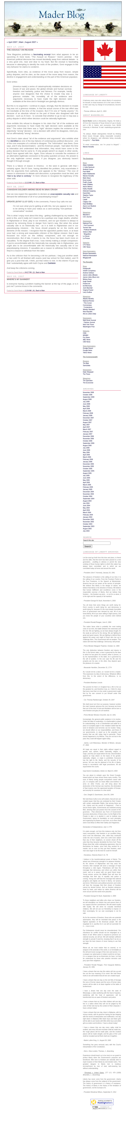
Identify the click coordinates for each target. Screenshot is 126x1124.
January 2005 (87, 489)
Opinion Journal (89, 322)
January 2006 (87, 462)
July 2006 (86, 448)
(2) (34, 272)
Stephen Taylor (88, 195)
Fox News (86, 337)
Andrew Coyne (88, 169)
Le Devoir (86, 236)
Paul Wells (95, 140)
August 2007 (87, 422)
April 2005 (86, 482)
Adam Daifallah (88, 165)
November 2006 (88, 438)
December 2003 (88, 519)
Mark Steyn (87, 178)
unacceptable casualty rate (62, 194)
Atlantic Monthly (88, 299)
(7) (34, 182)
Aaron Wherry (87, 186)
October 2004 (87, 496)
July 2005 (86, 475)
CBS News (86, 342)
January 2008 (87, 415)
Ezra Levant (87, 180)
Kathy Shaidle (87, 189)
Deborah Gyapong (89, 191)
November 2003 (88, 522)
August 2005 (87, 473)
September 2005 (88, 471)
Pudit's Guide (87, 182)
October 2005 (87, 468)
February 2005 (88, 487)
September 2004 (88, 499)
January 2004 (87, 517)
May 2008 (86, 406)
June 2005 (86, 478)
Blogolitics (87, 234)
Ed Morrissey (87, 286)
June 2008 (86, 404)
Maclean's (86, 215)
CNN (84, 333)
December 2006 (88, 436)
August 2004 (87, 501)
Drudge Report (88, 348)
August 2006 (87, 445)
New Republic (87, 311)
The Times (86, 374)
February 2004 (88, 515)
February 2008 (88, 413)
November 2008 (88, 392)
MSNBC (85, 335)
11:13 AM (28, 182)
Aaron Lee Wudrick (89, 206)
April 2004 (86, 510)
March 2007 (87, 429)
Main (21, 42)
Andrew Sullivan (88, 273)
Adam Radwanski (89, 174)
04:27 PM (28, 272)
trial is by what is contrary (19, 176)
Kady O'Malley (88, 184)
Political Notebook (90, 230)
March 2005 (87, 485)
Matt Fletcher (87, 208)
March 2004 (87, 512)
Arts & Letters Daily (89, 314)
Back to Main (40, 182)
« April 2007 (12, 42)
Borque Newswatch (89, 253)
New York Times (88, 324)
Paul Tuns (86, 197)
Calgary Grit (87, 202)
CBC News (86, 247)
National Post (87, 223)
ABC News (86, 339)
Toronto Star (87, 227)
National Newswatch (90, 255)
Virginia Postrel (88, 290)
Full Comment (88, 225)
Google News (87, 350)
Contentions (88, 307)
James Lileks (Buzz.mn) (91, 277)
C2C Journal (87, 217)
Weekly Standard (89, 309)
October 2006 (87, 441)
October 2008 (87, 395)
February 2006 (88, 459)
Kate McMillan (88, 204)
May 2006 (86, 452)
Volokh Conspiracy (89, 271)
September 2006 (88, 443)
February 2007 (88, 432)
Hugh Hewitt (87, 281)
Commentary (87, 305)
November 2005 (88, 466)
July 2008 (86, 402)
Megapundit (87, 258)
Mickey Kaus (87, 279)
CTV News (86, 245)
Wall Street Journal (89, 320)
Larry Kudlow (87, 292)
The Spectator (88, 380)
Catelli (85, 199)
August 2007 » (31, 42)
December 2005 (88, 464)
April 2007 (86, 427)
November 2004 (88, 494)
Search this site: (88, 540)
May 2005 (86, 480)
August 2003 (87, 529)
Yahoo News (87, 352)
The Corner (88, 303)
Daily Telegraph (88, 372)
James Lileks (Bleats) (90, 275)
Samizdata (86, 365)
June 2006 (86, 450)
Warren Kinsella (88, 147)
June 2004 (86, 505)
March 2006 (87, 457)
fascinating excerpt (42, 54)
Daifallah (52, 263)
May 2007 (86, 425)
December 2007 (88, 418)
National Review (88, 301)
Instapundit (86, 268)
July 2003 (86, 531)
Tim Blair (86, 363)
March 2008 (87, 411)
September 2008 (88, 397)
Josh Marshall (87, 288)
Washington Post (88, 327)
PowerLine (86, 283)
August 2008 (87, 399)
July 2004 (86, 503)
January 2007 (87, 434)
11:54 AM (28, 290)
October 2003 (87, 524)
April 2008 (86, 408)
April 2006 (86, 455)
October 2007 (87, 420)
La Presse (86, 238)
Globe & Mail (87, 232)
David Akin (86, 193)
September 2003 (88, 526)
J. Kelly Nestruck (88, 167)
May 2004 (86, 508)
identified (14, 141)
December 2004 (88, 492)
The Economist (88, 383)
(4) (34, 290)
